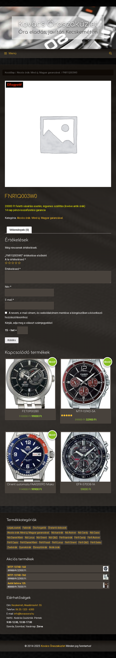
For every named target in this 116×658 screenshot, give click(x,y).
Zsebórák (12, 547)
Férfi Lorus (57, 542)
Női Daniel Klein (15, 537)
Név (8, 286)
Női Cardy (83, 532)
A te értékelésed (15, 259)
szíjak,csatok (14, 527)
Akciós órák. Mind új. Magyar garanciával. (38, 72)
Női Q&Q (53, 537)
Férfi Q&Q (83, 542)
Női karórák (57, 532)
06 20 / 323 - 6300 (25, 609)
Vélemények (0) (19, 229)
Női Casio (94, 532)
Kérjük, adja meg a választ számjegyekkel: (29, 322)
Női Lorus (29, 537)
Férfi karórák (65, 537)
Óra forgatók (39, 527)
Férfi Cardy (80, 537)
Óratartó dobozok (57, 527)
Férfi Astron (94, 537)
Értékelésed (13, 268)
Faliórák (27, 527)
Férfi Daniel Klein (28, 542)
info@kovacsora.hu (24, 613)
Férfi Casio (12, 542)
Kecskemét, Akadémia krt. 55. (27, 605)
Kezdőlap (10, 72)
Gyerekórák (25, 547)
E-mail (9, 299)
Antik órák (54, 547)
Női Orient (42, 537)
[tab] (19, 230)
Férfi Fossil (44, 542)
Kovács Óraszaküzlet (58, 24)
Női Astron (70, 532)
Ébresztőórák (40, 547)
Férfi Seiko (96, 542)
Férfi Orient (70, 542)
